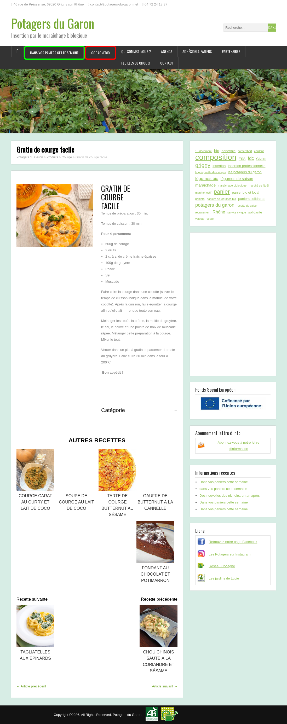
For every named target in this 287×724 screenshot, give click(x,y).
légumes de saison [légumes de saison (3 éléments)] (237, 178)
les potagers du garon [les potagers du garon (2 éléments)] (245, 172)
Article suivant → (164, 686)
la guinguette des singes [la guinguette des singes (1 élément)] (210, 172)
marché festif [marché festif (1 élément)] (203, 192)
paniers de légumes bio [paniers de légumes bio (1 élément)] (221, 198)
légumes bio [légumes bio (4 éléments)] (206, 178)
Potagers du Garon (52, 23)
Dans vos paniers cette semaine (54, 52)
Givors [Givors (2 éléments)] (261, 159)
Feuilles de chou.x (135, 63)
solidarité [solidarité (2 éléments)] (255, 212)
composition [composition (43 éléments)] (215, 157)
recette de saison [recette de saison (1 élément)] (247, 205)
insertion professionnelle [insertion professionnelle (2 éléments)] (246, 166)
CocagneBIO (100, 52)
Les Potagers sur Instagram (230, 554)
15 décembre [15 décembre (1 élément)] (203, 151)
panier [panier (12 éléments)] (221, 192)
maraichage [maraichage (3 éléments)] (205, 185)
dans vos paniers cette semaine (223, 489)
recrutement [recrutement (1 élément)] (202, 212)
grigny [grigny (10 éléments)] (202, 165)
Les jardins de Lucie (224, 578)
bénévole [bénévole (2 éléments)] (228, 151)
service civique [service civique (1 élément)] (236, 212)
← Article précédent (31, 686)
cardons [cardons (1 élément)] (259, 151)
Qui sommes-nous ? (136, 51)
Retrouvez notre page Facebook (233, 542)
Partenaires (231, 51)
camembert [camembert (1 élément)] (245, 151)
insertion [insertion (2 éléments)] (219, 166)
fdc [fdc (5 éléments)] (251, 158)
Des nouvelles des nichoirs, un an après (229, 495)
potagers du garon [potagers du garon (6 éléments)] (214, 205)
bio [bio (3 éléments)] (216, 150)
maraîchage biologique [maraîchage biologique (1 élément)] (232, 185)
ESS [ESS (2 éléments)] (242, 159)
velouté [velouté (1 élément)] (199, 218)
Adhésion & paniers (197, 51)
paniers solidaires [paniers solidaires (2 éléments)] (251, 199)
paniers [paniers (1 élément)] (199, 198)
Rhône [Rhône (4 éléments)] (219, 212)
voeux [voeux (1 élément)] (210, 218)
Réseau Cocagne (222, 566)
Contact (167, 63)
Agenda (166, 51)
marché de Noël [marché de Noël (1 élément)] (259, 185)
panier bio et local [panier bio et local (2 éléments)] (245, 192)
